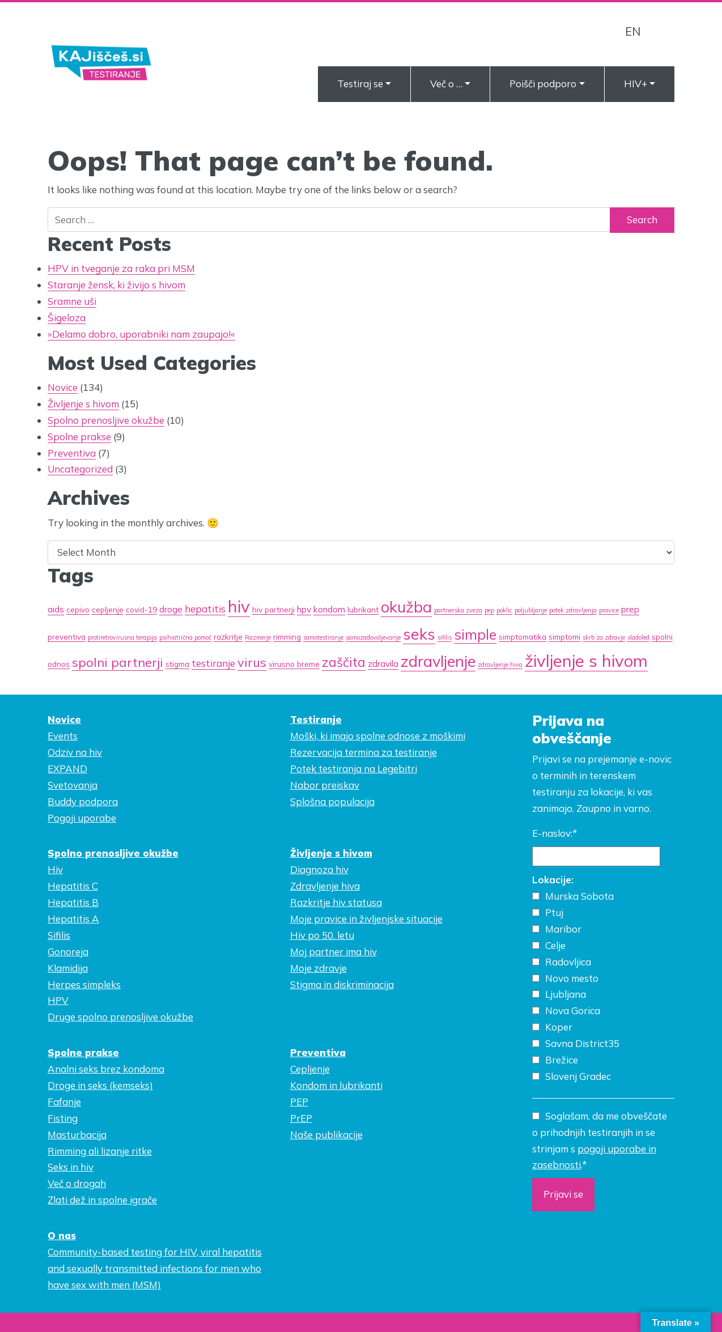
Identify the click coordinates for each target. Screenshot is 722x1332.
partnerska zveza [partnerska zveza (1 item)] (458, 610)
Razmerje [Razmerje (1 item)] (258, 637)
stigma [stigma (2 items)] (177, 664)
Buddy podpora (83, 801)
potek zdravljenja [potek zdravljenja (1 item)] (573, 610)
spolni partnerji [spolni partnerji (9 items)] (117, 662)
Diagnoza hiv (319, 869)
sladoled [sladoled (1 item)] (638, 637)
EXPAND (67, 768)
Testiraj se (360, 84)
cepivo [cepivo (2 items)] (78, 609)
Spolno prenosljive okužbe (106, 420)
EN (632, 31)
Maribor (563, 929)
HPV (58, 1000)
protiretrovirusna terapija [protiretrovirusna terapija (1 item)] (122, 637)
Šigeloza (67, 318)
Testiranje (316, 719)
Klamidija (68, 968)
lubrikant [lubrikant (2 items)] (363, 609)
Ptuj (554, 912)
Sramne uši (72, 301)
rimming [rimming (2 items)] (287, 636)
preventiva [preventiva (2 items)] (67, 636)
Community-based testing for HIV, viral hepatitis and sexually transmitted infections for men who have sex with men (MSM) (155, 1268)
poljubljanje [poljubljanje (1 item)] (531, 610)
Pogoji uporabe (82, 818)
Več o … (446, 84)
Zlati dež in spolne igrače (102, 1200)
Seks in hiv (71, 1167)
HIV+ (635, 84)
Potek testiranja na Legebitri (353, 768)
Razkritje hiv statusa (336, 902)
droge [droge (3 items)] (170, 609)
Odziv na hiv (75, 752)
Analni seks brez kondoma (106, 1069)
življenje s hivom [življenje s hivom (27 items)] (586, 660)
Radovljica (568, 962)
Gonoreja (68, 951)
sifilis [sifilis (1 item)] (445, 637)
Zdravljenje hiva (325, 886)
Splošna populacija (332, 801)
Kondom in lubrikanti (336, 1085)
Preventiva (72, 453)
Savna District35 (582, 1043)
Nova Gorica (572, 1010)
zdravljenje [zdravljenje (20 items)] (438, 661)
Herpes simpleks (84, 984)
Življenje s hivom (83, 404)
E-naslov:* (554, 833)
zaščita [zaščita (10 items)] (344, 662)
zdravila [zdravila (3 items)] (383, 663)
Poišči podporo (542, 84)
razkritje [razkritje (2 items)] (228, 636)
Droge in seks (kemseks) (100, 1085)
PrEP (301, 1118)
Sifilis (59, 935)
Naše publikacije (326, 1135)
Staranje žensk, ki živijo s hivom (116, 285)
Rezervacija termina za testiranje (363, 752)
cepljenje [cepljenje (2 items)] (108, 609)
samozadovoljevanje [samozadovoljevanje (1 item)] (373, 637)
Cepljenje (310, 1069)
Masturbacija (77, 1135)
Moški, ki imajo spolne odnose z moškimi (377, 736)
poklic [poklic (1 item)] (504, 610)
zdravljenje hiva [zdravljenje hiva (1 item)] (500, 665)
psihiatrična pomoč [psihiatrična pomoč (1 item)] (185, 637)
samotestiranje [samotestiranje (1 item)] (323, 637)
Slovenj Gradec (578, 1076)
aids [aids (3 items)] (56, 609)
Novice (63, 387)
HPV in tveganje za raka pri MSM (121, 268)
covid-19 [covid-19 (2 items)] (141, 609)
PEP (299, 1102)
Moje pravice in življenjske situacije (366, 919)
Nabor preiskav (324, 785)
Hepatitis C (73, 886)
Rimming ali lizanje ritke (100, 1151)
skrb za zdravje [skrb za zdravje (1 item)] (604, 637)
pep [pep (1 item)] (489, 610)
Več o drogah (77, 1183)
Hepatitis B (73, 902)
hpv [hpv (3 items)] (304, 609)
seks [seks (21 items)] (419, 634)
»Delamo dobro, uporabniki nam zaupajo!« (141, 334)
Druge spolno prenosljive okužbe (120, 1017)
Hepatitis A (73, 919)
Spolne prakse (79, 436)
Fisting (63, 1118)
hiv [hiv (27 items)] (239, 606)
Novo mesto (571, 978)
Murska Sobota (579, 896)
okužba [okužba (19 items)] (406, 606)
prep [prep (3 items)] (630, 609)
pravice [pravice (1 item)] (609, 610)
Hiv (55, 869)
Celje (555, 945)
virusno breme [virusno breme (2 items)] (294, 664)
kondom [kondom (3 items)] (329, 609)
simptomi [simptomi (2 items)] (564, 636)
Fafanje (64, 1102)
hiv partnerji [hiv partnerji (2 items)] (273, 609)
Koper (558, 1027)
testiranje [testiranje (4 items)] (213, 663)
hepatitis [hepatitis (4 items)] (205, 609)
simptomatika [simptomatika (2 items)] (522, 636)
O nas (62, 1235)
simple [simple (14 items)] (475, 634)
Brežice (561, 1060)
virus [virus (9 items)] (251, 662)
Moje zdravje (318, 968)
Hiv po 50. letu (322, 935)
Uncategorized (80, 469)
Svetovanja (72, 785)
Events (63, 736)
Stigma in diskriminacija (342, 984)
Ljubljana (565, 994)
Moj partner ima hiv (333, 951)
